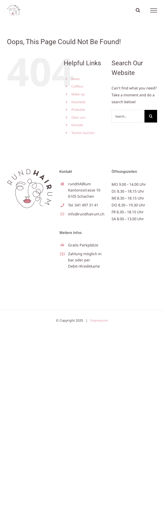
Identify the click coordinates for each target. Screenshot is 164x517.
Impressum (99, 320)
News (75, 79)
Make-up (78, 94)
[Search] (150, 116)
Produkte (78, 109)
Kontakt (77, 125)
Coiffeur (77, 86)
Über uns (78, 117)
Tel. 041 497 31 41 (83, 205)
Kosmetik (78, 102)
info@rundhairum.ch (86, 214)
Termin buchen (83, 133)
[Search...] (128, 116)
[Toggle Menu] (153, 10)
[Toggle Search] (138, 10)
